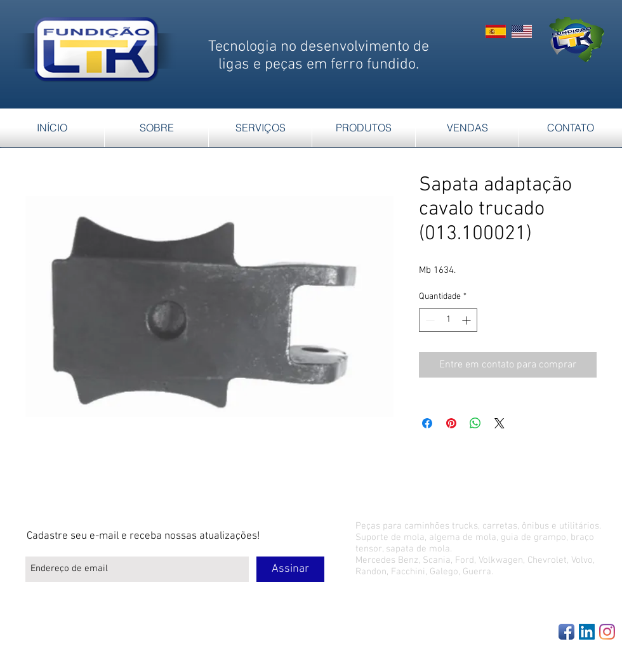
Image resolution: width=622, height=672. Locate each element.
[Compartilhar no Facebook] (427, 423)
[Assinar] (290, 569)
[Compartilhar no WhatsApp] (475, 423)
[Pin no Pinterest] (451, 423)
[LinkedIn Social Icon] (587, 632)
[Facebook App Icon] (566, 632)
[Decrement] (429, 320)
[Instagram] (607, 632)
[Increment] (467, 320)
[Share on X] (499, 423)
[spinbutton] (448, 320)
